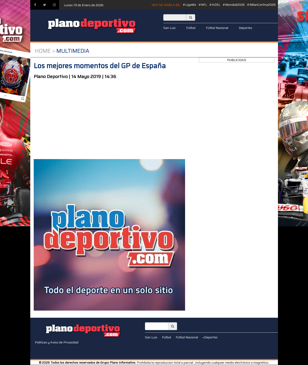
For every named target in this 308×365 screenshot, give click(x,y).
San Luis (169, 27)
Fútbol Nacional (217, 27)
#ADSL (214, 4)
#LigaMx (189, 4)
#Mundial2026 (234, 4)
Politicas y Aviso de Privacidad (56, 342)
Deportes (245, 27)
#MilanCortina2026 (261, 4)
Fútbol (190, 27)
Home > (45, 51)
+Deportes (210, 337)
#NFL (203, 4)
